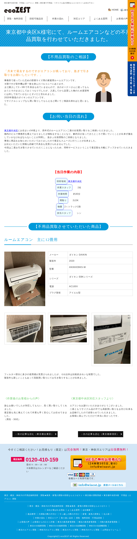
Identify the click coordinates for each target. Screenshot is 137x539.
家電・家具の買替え (92, 514)
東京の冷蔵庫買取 (38, 526)
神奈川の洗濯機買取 (98, 526)
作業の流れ (58, 19)
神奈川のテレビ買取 (90, 530)
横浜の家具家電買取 (88, 522)
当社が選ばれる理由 (56, 510)
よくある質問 (100, 19)
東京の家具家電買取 (67, 522)
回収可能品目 (36, 19)
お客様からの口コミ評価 (44, 522)
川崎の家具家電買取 (109, 522)
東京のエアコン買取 (27, 530)
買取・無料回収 (15, 19)
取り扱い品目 (67, 518)
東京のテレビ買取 (70, 530)
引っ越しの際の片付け (70, 514)
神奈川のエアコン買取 (49, 530)
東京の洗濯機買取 (78, 526)
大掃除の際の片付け (48, 514)
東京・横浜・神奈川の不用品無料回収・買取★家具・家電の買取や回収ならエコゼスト (68, 506)
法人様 (107, 514)
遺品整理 (32, 514)
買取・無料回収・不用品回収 (89, 518)
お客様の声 (122, 19)
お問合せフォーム (110, 530)
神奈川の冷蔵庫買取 (58, 526)
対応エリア (79, 19)
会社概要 (87, 510)
